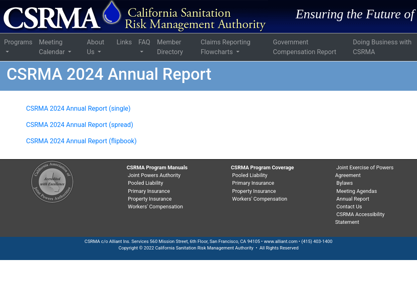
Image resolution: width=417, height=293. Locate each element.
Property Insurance (149, 199)
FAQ (144, 42)
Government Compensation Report (304, 47)
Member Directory (170, 47)
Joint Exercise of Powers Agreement (364, 171)
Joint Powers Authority (154, 175)
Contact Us (349, 206)
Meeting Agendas (356, 191)
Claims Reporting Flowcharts (225, 47)
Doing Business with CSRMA (382, 47)
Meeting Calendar (52, 47)
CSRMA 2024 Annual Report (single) (78, 108)
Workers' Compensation (155, 206)
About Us (95, 47)
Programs (18, 42)
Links (124, 42)
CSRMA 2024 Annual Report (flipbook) (81, 141)
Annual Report (352, 199)
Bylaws (344, 183)
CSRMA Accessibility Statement (359, 218)
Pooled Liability (145, 183)
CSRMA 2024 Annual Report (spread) (79, 125)
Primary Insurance (149, 191)
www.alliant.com (281, 241)
